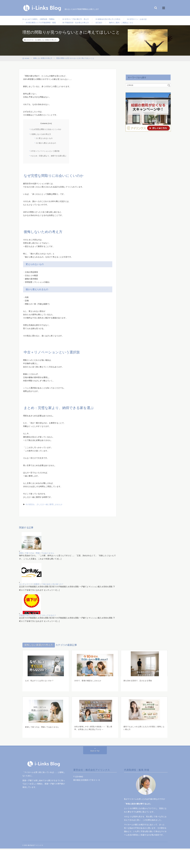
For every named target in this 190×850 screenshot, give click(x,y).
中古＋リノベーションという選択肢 (45, 153)
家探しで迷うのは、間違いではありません (36, 554)
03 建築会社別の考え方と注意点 (113, 19)
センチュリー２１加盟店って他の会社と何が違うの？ (41, 585)
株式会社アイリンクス (35, 846)
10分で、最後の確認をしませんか (88, 682)
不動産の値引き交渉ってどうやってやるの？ (37, 617)
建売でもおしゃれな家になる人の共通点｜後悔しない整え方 (144, 730)
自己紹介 (103, 23)
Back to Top (95, 752)
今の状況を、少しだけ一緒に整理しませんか (43, 506)
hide (49, 125)
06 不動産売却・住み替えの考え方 (79, 23)
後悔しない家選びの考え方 (46, 41)
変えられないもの (44, 140)
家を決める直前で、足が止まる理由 (139, 682)
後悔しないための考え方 (41, 136)
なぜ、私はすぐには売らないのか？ (40, 682)
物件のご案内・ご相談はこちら (127, 23)
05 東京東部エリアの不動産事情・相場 (42, 23)
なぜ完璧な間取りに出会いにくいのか (46, 131)
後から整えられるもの (46, 144)
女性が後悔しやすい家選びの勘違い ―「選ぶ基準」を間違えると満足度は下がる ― (94, 730)
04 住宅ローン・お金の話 (143, 19)
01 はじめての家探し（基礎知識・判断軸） (40, 19)
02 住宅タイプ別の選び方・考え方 (79, 19)
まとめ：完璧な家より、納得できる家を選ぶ (48, 157)
